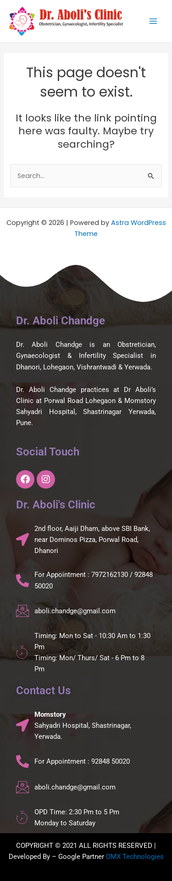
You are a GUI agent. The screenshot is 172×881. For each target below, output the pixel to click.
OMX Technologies (135, 856)
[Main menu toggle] (153, 21)
